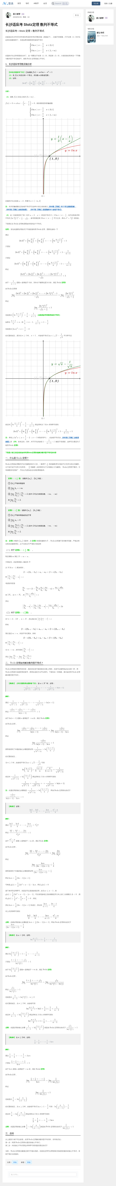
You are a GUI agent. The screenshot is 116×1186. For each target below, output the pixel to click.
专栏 (27, 3)
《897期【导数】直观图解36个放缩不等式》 (46, 209)
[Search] (60, 3)
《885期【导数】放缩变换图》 (16, 209)
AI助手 (36, 3)
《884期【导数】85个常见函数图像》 (62, 206)
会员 (45, 3)
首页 (19, 3)
